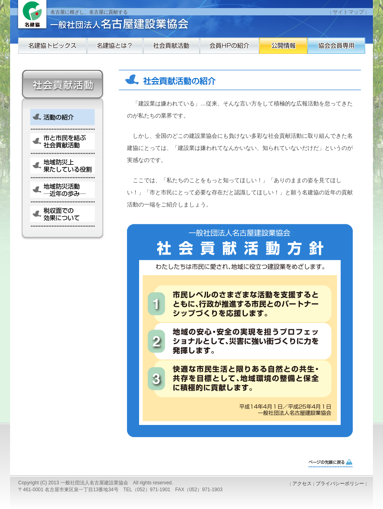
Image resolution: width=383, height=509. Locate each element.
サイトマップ (348, 12)
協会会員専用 (52, 66)
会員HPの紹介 (270, 50)
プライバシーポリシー (340, 483)
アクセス (302, 483)
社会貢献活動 (197, 50)
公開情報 (342, 50)
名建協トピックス (52, 50)
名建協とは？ (125, 50)
